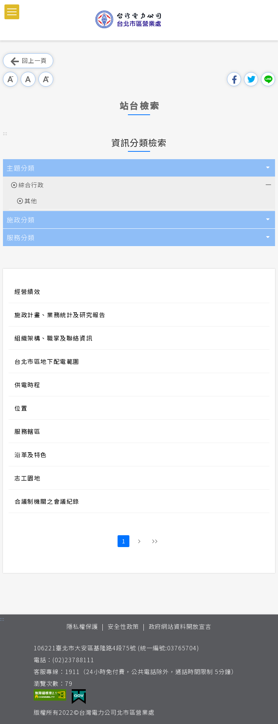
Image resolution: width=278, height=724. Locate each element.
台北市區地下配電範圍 (46, 361)
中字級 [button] (28, 79)
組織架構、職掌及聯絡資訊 (53, 337)
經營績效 (27, 291)
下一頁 (139, 541)
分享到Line (268, 79)
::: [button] (5, 133)
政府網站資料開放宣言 (180, 626)
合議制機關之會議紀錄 (46, 501)
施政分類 (21, 219)
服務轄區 (27, 431)
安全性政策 (123, 626)
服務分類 (21, 237)
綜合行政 (31, 184)
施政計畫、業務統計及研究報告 (59, 314)
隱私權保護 (82, 626)
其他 (30, 200)
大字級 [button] (45, 79)
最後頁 (154, 541)
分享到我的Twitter (251, 79)
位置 (20, 407)
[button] (11, 11)
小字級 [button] (10, 79)
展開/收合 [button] (267, 184)
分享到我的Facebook (234, 79)
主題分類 (21, 167)
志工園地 (27, 477)
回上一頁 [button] (28, 61)
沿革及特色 (30, 454)
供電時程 (27, 384)
